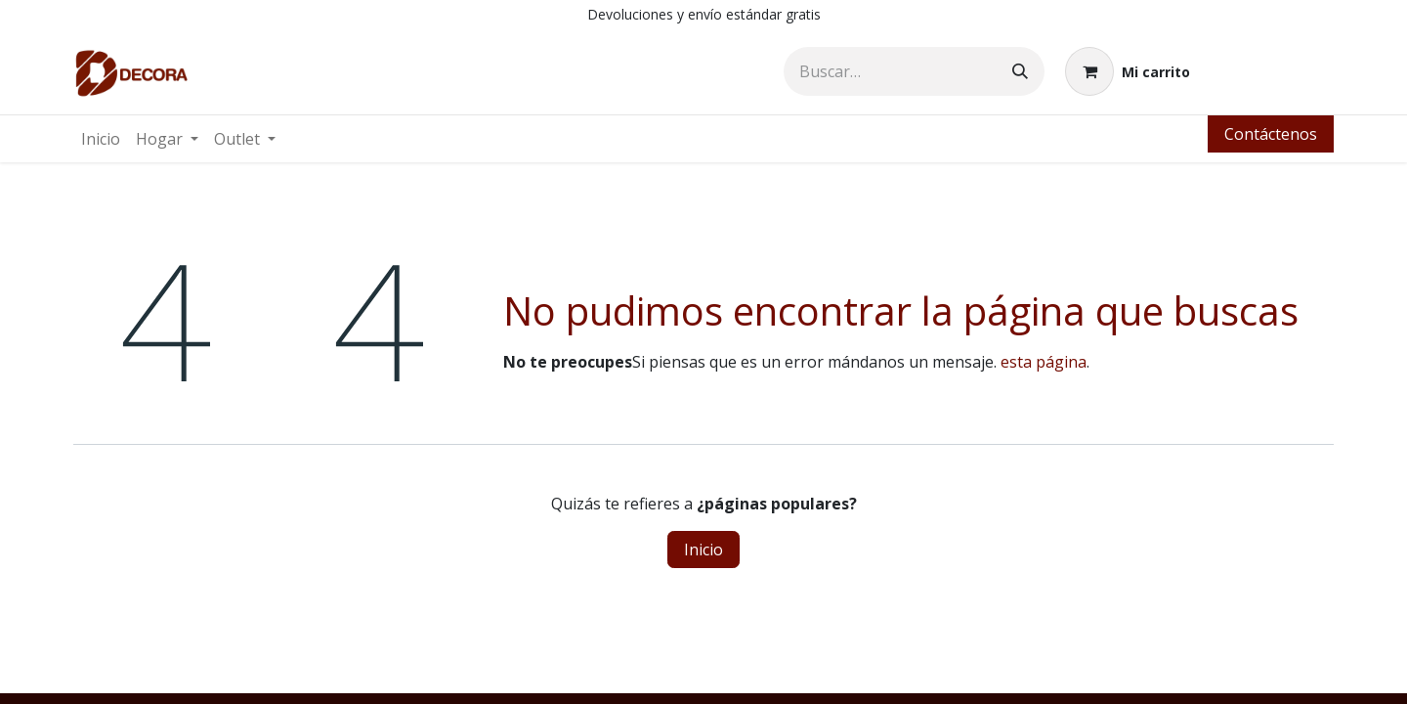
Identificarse (1272, 71)
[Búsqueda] (1020, 71)
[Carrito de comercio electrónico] (1127, 71)
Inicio (703, 549)
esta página (1044, 362)
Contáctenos (1270, 134)
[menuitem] (100, 138)
